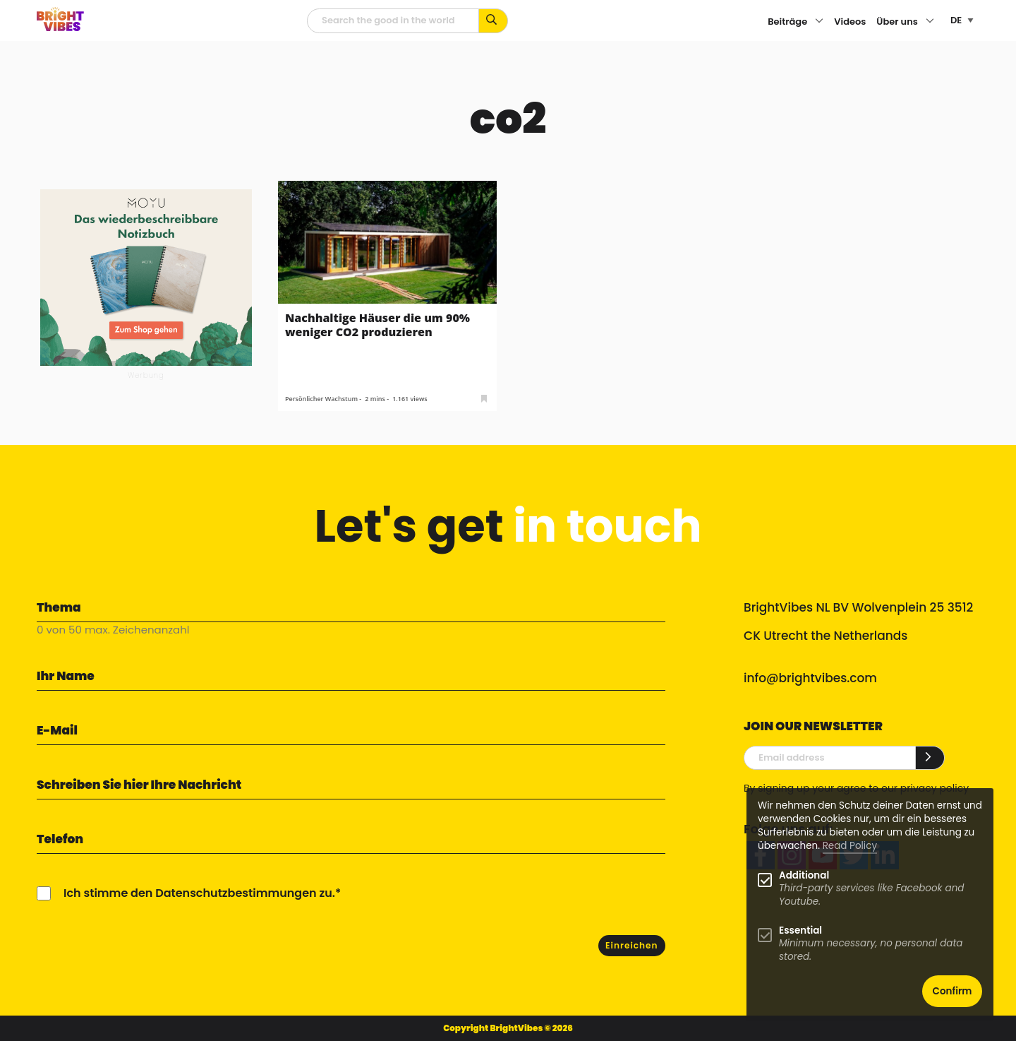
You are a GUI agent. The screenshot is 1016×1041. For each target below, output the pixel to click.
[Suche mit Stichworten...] (493, 20)
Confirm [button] (952, 991)
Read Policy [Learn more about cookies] (850, 845)
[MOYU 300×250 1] (146, 276)
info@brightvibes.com (810, 678)
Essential (800, 930)
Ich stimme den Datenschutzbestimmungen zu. (199, 893)
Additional (804, 875)
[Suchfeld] (393, 20)
